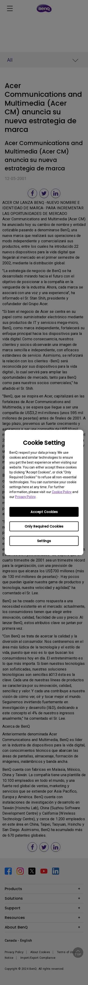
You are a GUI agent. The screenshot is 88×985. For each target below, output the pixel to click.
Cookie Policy (62, 492)
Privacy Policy (25, 497)
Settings (44, 541)
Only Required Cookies (44, 526)
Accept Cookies (44, 511)
